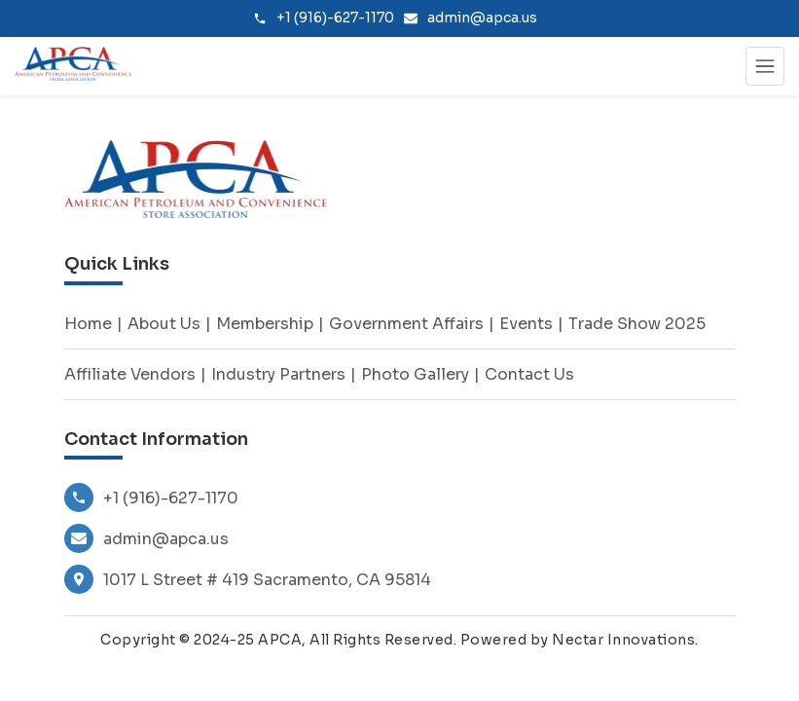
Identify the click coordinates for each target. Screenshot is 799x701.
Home (88, 324)
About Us (163, 324)
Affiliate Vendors (130, 374)
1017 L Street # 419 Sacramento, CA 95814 (247, 579)
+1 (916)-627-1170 (151, 497)
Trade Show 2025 (637, 324)
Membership (264, 324)
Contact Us (529, 374)
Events (526, 324)
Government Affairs (406, 324)
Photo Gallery (415, 374)
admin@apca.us (146, 538)
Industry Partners (278, 374)
